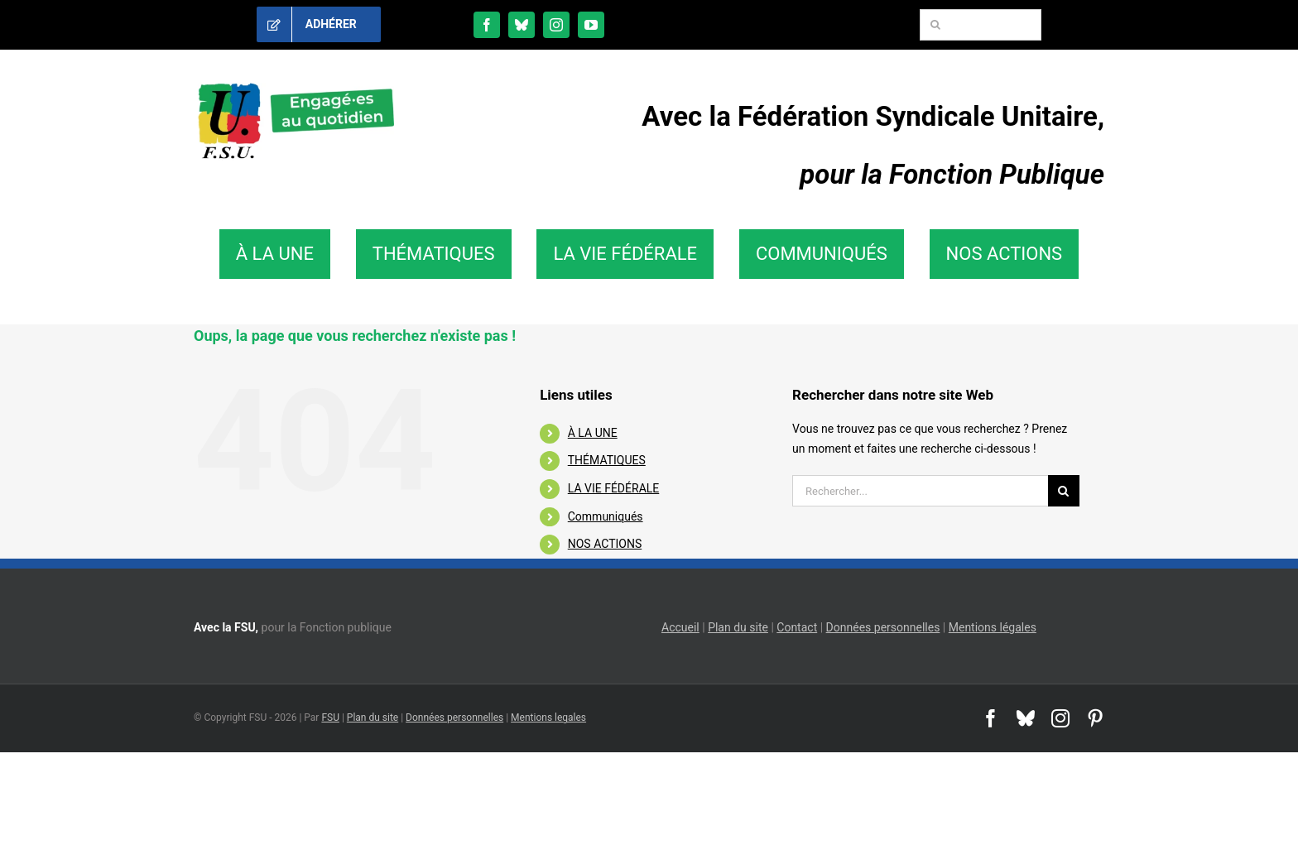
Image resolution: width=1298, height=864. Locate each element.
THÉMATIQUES (607, 460)
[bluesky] (521, 25)
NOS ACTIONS (605, 543)
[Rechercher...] (920, 490)
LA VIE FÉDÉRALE (614, 488)
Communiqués (605, 516)
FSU (330, 717)
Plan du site (738, 627)
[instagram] (556, 25)
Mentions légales (992, 627)
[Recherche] (935, 25)
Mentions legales (548, 717)
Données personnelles (883, 627)
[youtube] (591, 25)
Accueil (680, 627)
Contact (796, 627)
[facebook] (487, 25)
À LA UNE (593, 432)
